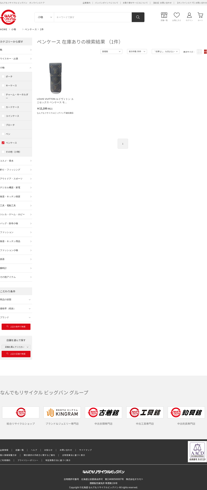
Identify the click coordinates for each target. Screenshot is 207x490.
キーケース (11, 85)
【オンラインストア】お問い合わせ (191, 2)
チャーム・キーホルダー (17, 96)
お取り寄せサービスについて (135, 2)
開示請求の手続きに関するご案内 (39, 455)
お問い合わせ (66, 449)
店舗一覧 (19, 449)
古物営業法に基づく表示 (73, 455)
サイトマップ (85, 449)
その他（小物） (14, 151)
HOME (3, 29)
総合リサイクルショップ (20, 415)
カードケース (12, 107)
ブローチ (10, 124)
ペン (8, 133)
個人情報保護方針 (8, 455)
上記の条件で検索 (16, 326)
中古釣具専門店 (186, 415)
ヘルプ (34, 449)
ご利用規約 (5, 460)
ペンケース (31, 29)
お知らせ (48, 449)
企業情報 (4, 449)
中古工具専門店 (145, 415)
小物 (13, 29)
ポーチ (9, 76)
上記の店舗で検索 (16, 354)
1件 (42, 29)
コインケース (12, 115)
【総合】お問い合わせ (162, 2)
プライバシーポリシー (27, 460)
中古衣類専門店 (103, 415)
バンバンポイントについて (106, 2)
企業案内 (86, 2)
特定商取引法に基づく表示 (57, 460)
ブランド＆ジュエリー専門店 (62, 415)
